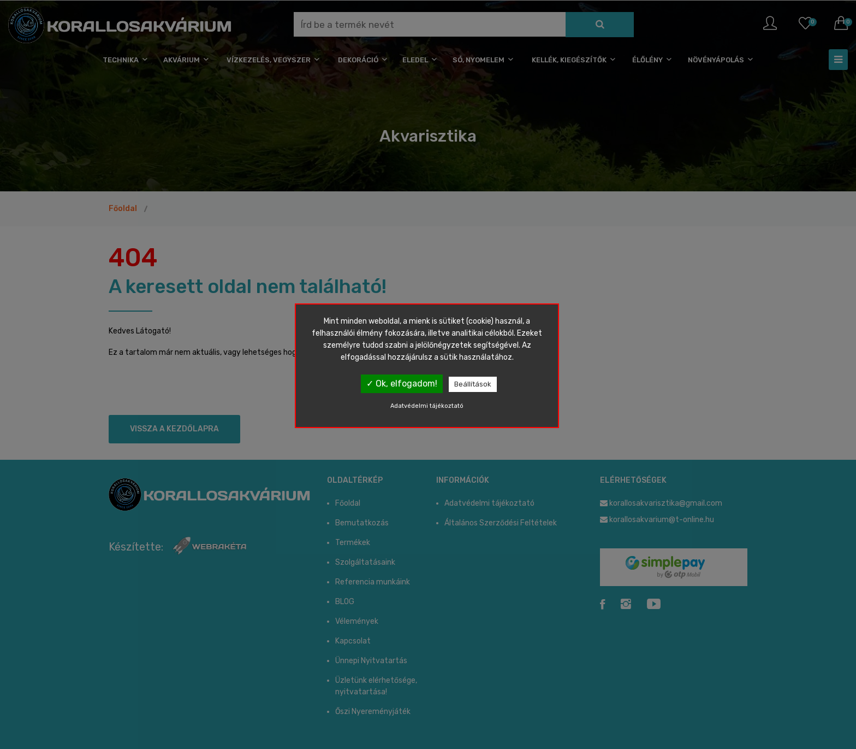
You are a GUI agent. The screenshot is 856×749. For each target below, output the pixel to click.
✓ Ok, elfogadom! (401, 383)
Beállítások (472, 384)
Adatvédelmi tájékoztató (426, 405)
